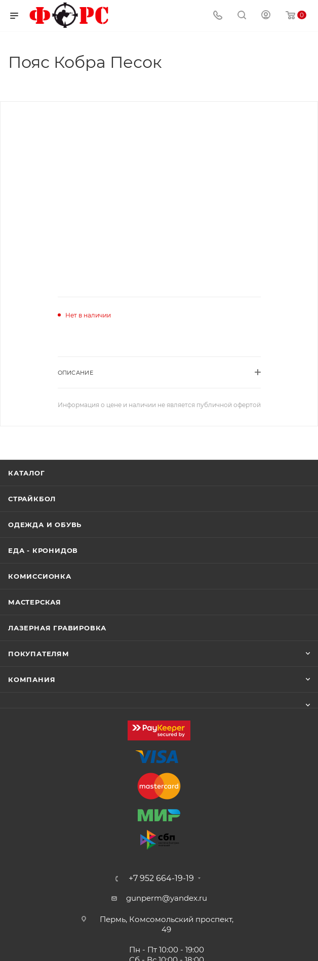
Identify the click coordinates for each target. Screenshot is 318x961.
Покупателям (38, 654)
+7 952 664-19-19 (161, 878)
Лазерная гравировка (57, 628)
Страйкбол (32, 499)
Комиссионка (39, 576)
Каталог (26, 473)
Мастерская (34, 602)
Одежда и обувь (45, 524)
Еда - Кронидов (43, 550)
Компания (31, 679)
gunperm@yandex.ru (166, 898)
